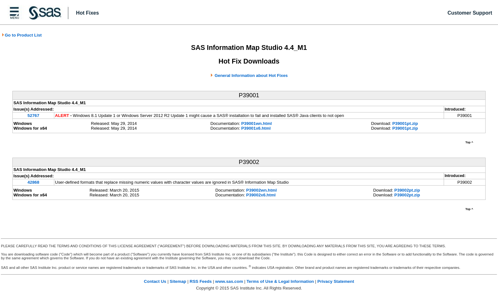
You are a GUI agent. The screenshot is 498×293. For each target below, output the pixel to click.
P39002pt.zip (407, 190)
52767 (33, 115)
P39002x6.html (261, 195)
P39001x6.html (256, 128)
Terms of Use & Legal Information (280, 281)
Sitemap (178, 281)
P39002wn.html (261, 190)
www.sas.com (229, 281)
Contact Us (155, 281)
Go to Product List (22, 35)
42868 (33, 182)
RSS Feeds (201, 281)
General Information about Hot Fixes (251, 75)
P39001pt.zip (405, 123)
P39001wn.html (256, 123)
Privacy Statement (335, 281)
